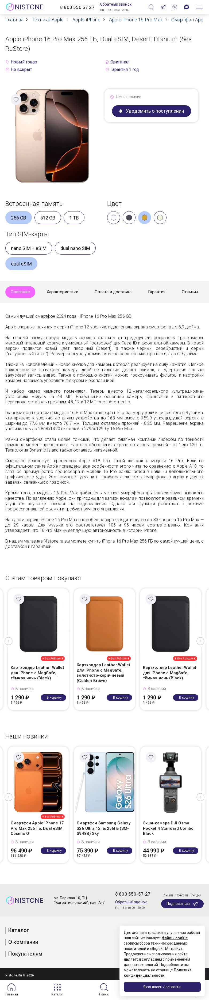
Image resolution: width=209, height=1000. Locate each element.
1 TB (74, 218)
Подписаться (182, 904)
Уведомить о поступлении (151, 111)
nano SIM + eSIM (29, 248)
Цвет (114, 203)
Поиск (104, 994)
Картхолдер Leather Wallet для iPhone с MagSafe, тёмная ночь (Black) (37, 672)
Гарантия (156, 291)
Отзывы (190, 291)
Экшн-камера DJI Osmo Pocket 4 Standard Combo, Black (169, 828)
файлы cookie (175, 938)
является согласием (143, 959)
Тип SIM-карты (27, 234)
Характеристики (62, 291)
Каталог (57, 994)
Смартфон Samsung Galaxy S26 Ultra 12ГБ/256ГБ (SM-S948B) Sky (103, 828)
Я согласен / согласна (162, 987)
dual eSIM (21, 264)
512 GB (47, 218)
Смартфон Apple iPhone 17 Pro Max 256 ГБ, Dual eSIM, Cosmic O (37, 828)
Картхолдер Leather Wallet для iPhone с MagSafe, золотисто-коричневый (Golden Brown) (103, 672)
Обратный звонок (115, 4)
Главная (11, 994)
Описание (20, 291)
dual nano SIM (75, 248)
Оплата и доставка (113, 291)
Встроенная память (34, 203)
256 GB (18, 218)
